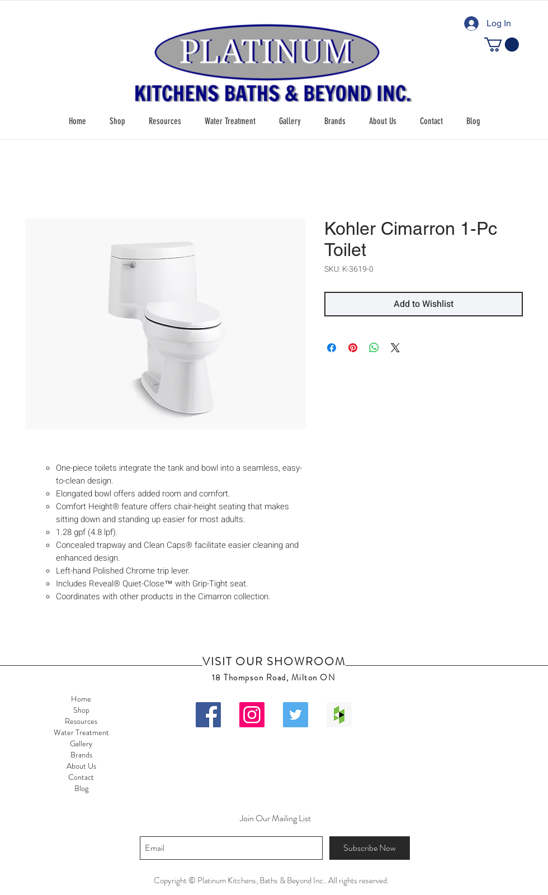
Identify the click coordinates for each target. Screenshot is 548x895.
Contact (81, 777)
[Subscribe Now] (369, 848)
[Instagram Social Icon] (251, 714)
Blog (81, 788)
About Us (81, 765)
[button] (117, 121)
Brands (81, 754)
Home (81, 698)
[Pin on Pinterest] (353, 347)
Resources (81, 721)
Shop (81, 710)
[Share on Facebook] (331, 347)
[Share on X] (395, 347)
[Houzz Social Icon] (339, 714)
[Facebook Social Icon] (208, 714)
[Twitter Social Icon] (295, 714)
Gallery (81, 743)
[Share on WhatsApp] (374, 347)
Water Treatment (81, 732)
